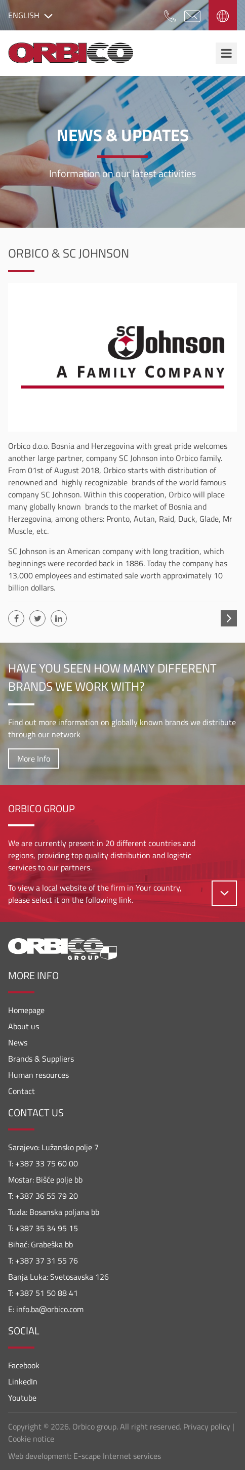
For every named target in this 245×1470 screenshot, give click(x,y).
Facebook (23, 1365)
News (17, 1042)
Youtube (22, 1398)
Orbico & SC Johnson (68, 253)
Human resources (38, 1075)
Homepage (26, 1010)
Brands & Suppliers (41, 1059)
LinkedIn (22, 1381)
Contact (21, 1091)
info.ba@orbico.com (50, 1309)
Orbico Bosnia (70, 53)
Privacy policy (206, 1426)
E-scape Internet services (117, 1456)
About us (23, 1026)
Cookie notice (31, 1439)
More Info (33, 758)
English (30, 15)
